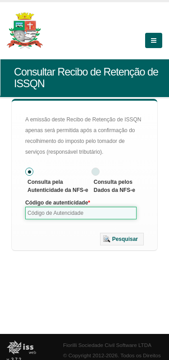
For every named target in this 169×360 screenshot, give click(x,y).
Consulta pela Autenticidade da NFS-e (57, 186)
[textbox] (81, 213)
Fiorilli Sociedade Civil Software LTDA (107, 345)
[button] (122, 239)
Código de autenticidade (56, 203)
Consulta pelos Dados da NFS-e (114, 186)
